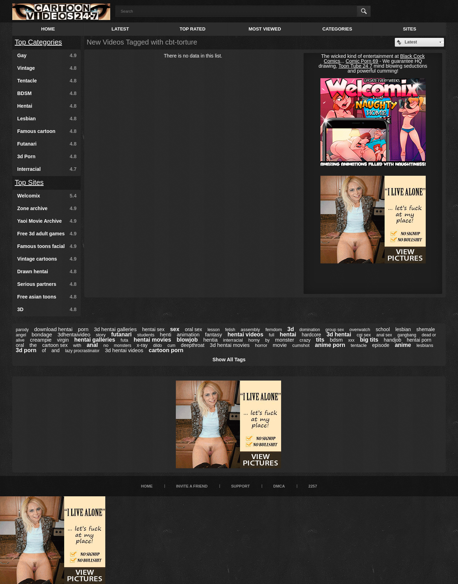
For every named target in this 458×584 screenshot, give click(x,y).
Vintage (47, 68)
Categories (337, 29)
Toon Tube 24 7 (355, 66)
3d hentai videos (124, 350)
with (77, 345)
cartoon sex (54, 345)
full (271, 335)
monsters (122, 345)
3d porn (26, 350)
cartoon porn (166, 350)
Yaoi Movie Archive (47, 221)
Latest (120, 29)
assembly (250, 329)
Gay (47, 55)
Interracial (47, 169)
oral (20, 345)
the (33, 345)
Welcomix (47, 196)
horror (261, 345)
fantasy (213, 334)
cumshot (301, 345)
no (106, 345)
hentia (210, 340)
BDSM (47, 93)
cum (171, 345)
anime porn (330, 345)
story (101, 334)
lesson (213, 329)
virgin (63, 340)
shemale (425, 329)
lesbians (425, 345)
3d (290, 329)
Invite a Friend (192, 486)
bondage (42, 334)
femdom (273, 329)
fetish (230, 329)
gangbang (407, 335)
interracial (233, 340)
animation (188, 334)
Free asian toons (47, 297)
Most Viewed (264, 29)
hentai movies (152, 340)
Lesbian (47, 118)
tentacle (359, 345)
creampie (41, 340)
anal (92, 345)
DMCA (279, 486)
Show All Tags (228, 359)
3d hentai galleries (115, 329)
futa (124, 340)
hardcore (311, 334)
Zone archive (47, 208)
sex (174, 329)
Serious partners (47, 284)
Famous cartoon (47, 131)
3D (47, 309)
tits (320, 340)
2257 (312, 486)
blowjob (187, 340)
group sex (334, 329)
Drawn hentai (47, 271)
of (44, 350)
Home (48, 29)
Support (240, 486)
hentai (288, 334)
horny (254, 340)
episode (380, 345)
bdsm (336, 340)
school (383, 329)
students (145, 334)
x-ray (142, 345)
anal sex (384, 335)
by (267, 340)
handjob (392, 340)
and (55, 350)
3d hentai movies (230, 345)
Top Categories (38, 42)
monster (284, 340)
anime (403, 345)
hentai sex (153, 329)
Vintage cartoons (47, 259)
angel (21, 335)
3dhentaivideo (74, 334)
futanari (121, 334)
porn (83, 329)
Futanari (47, 144)
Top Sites (29, 182)
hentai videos (245, 334)
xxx (351, 340)
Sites (409, 29)
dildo (157, 345)
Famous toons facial (47, 246)
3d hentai (338, 334)
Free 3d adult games (47, 233)
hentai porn (419, 340)
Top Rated (193, 29)
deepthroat (192, 345)
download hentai (53, 329)
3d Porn (47, 156)
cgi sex (364, 334)
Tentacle (47, 80)
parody (22, 329)
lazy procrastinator (82, 350)
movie (280, 345)
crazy (305, 340)
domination (309, 329)
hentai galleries (94, 340)
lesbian (403, 329)
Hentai (47, 106)
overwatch (360, 329)
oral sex (193, 329)
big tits (369, 340)
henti (166, 334)
